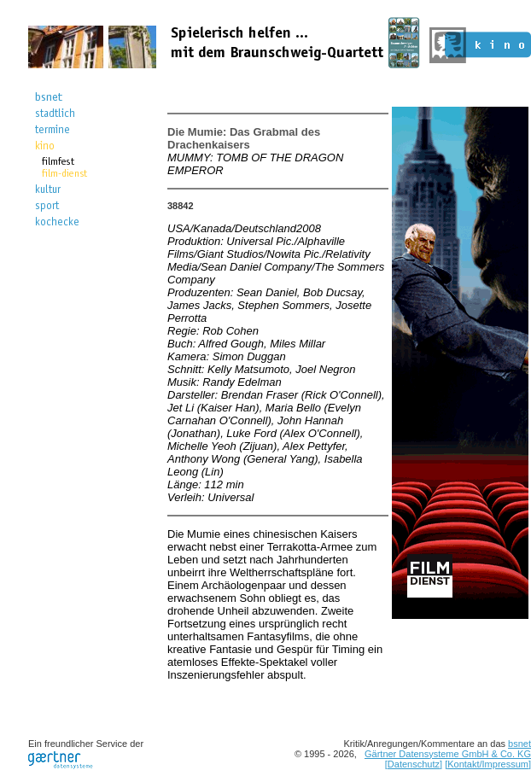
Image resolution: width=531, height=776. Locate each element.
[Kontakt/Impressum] (488, 764)
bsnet (519, 743)
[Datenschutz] (413, 764)
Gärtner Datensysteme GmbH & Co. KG (448, 754)
